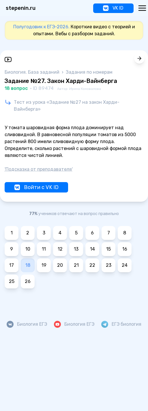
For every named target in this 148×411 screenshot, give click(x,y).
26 (28, 281)
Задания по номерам (89, 72)
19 (44, 265)
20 (60, 265)
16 (124, 249)
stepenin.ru (20, 8)
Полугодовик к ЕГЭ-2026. (41, 26)
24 (125, 265)
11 (44, 249)
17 (11, 265)
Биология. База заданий (33, 72)
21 (76, 265)
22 (92, 265)
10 (27, 249)
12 (60, 249)
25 (11, 281)
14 (92, 249)
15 (108, 249)
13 (76, 249)
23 (108, 265)
